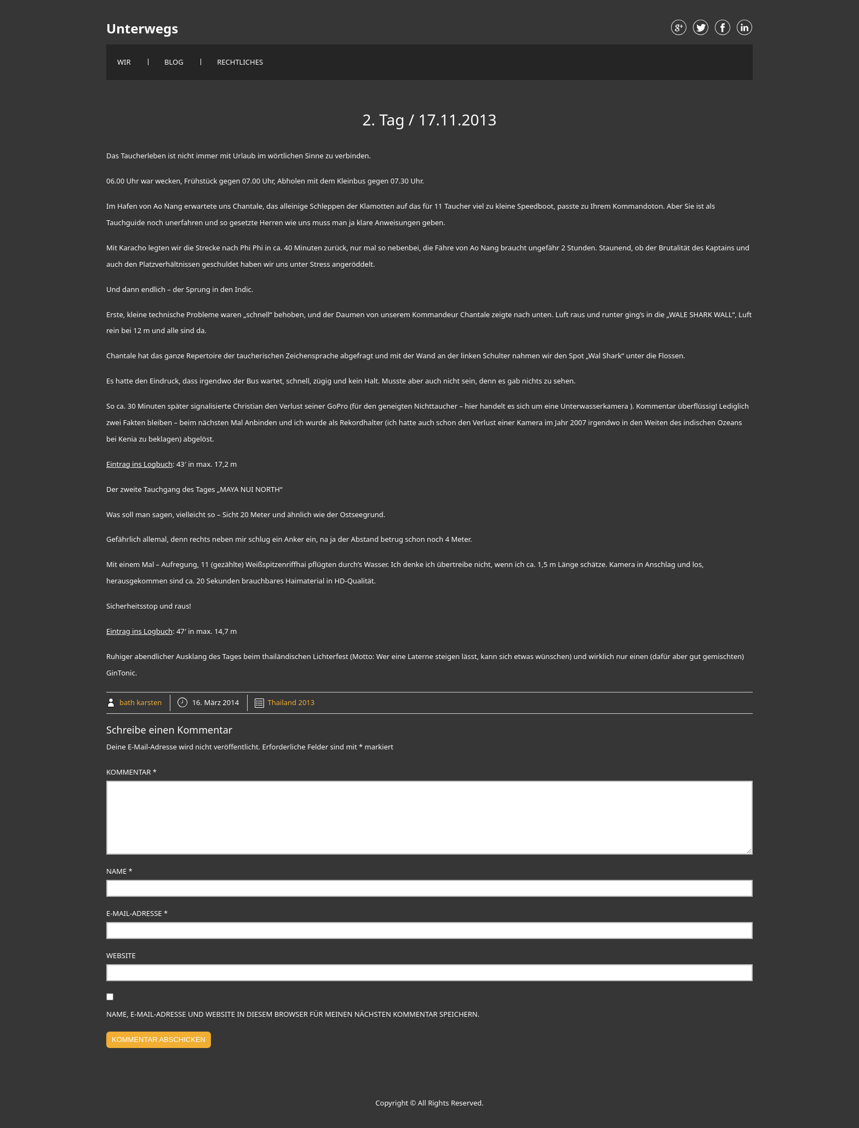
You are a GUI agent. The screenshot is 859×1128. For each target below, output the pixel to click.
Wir (124, 62)
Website (121, 955)
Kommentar (131, 772)
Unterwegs (142, 28)
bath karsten (140, 702)
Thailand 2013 (291, 702)
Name (119, 871)
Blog (174, 62)
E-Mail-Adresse (137, 913)
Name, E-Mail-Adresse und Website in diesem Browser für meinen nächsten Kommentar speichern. (292, 1014)
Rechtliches (240, 62)
